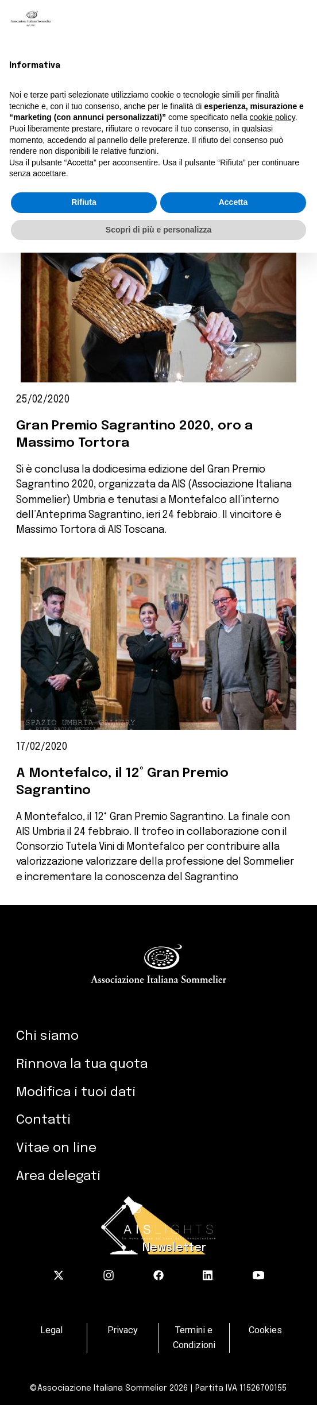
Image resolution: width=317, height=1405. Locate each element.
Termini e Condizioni (194, 1337)
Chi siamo (47, 1036)
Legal (51, 1330)
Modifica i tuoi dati (76, 1092)
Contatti (43, 1120)
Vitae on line (56, 1148)
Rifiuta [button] (83, 202)
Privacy (122, 1330)
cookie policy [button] (272, 117)
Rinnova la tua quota (82, 1064)
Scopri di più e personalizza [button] (158, 229)
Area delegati (58, 1176)
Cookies (265, 1330)
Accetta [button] (233, 202)
